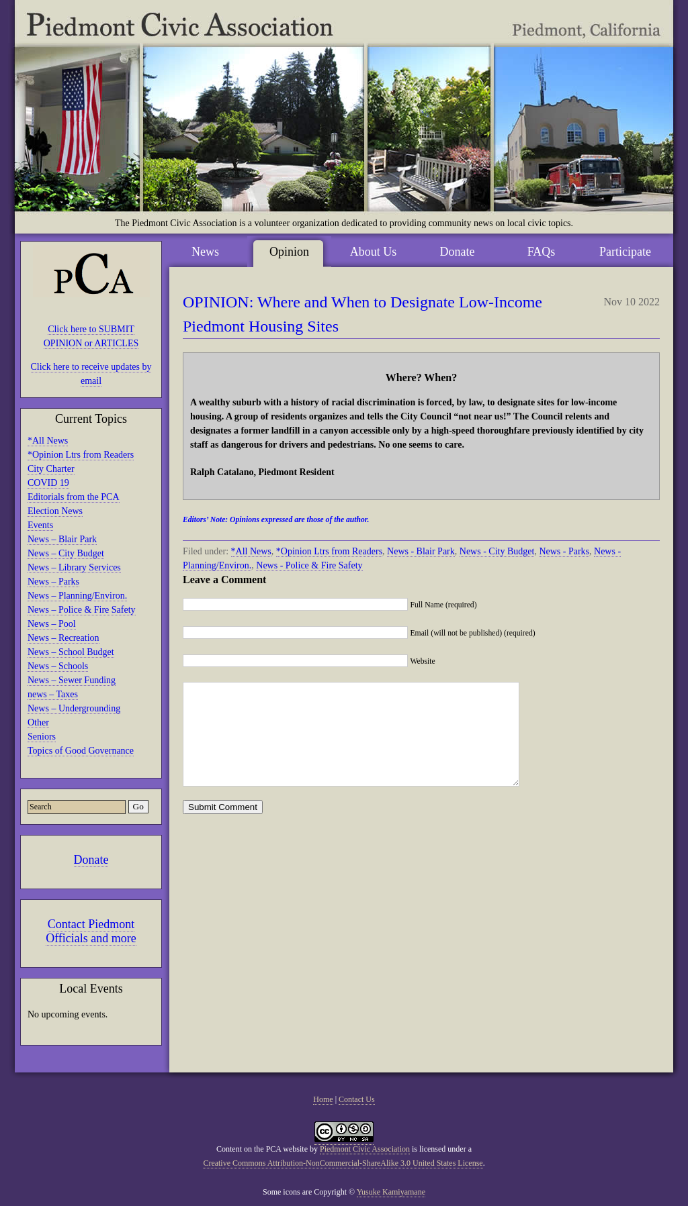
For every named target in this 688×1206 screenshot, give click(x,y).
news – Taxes (53, 694)
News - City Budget (497, 551)
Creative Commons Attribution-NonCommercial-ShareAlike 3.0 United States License (342, 1163)
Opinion (289, 251)
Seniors (42, 737)
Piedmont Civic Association (365, 1149)
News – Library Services (74, 567)
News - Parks (564, 551)
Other (38, 722)
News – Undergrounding (74, 708)
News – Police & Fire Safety (82, 610)
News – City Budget (66, 553)
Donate (91, 859)
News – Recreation (63, 638)
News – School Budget (71, 652)
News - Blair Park (421, 551)
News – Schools (58, 666)
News (205, 251)
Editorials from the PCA (74, 497)
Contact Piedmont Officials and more (91, 931)
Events (40, 525)
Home (323, 1099)
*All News (48, 441)
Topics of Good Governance (81, 751)
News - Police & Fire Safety (309, 565)
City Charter (51, 469)
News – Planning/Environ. (77, 596)
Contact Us (357, 1099)
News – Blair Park (62, 539)
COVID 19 (48, 483)
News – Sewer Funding (72, 680)
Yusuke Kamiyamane (391, 1192)
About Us (373, 251)
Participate (625, 251)
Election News (55, 511)
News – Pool (52, 624)
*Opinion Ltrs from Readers (81, 455)
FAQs (541, 251)
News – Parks (53, 581)
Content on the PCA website (262, 1149)
